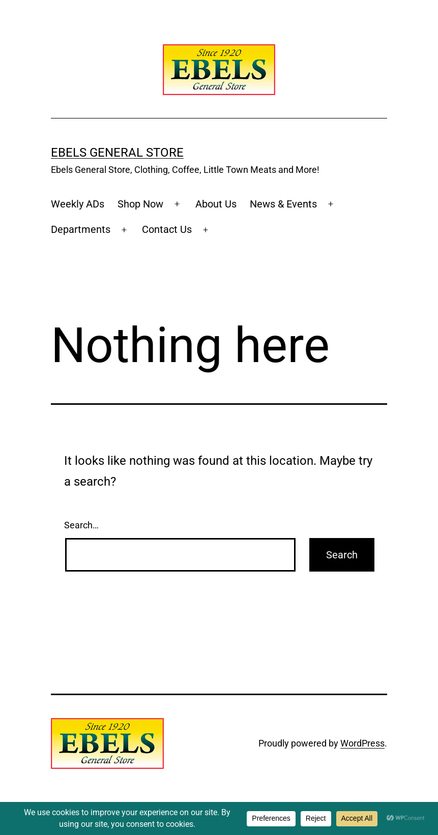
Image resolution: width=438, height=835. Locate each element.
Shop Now (140, 204)
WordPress (362, 743)
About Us (216, 204)
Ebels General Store (117, 152)
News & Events (283, 204)
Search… (81, 525)
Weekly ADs (77, 204)
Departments (80, 229)
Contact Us (167, 229)
